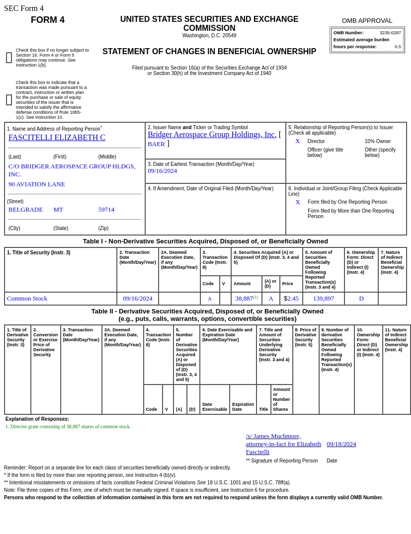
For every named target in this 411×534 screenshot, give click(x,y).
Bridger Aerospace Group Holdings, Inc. (212, 134)
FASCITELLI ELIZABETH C (56, 137)
